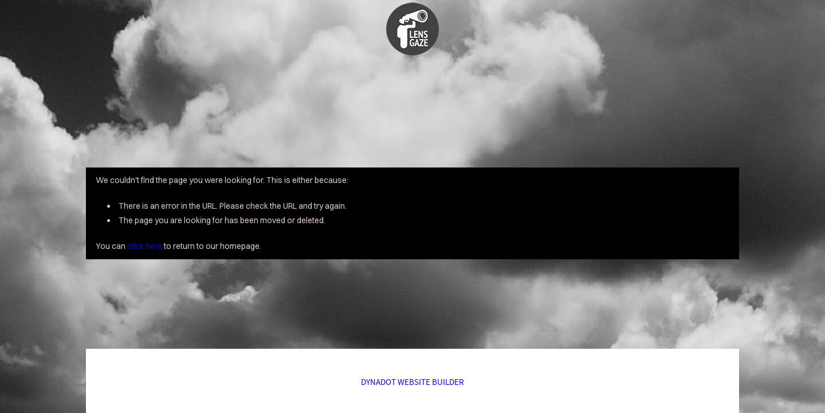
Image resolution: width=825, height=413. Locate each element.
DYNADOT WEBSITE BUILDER (412, 381)
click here (144, 246)
